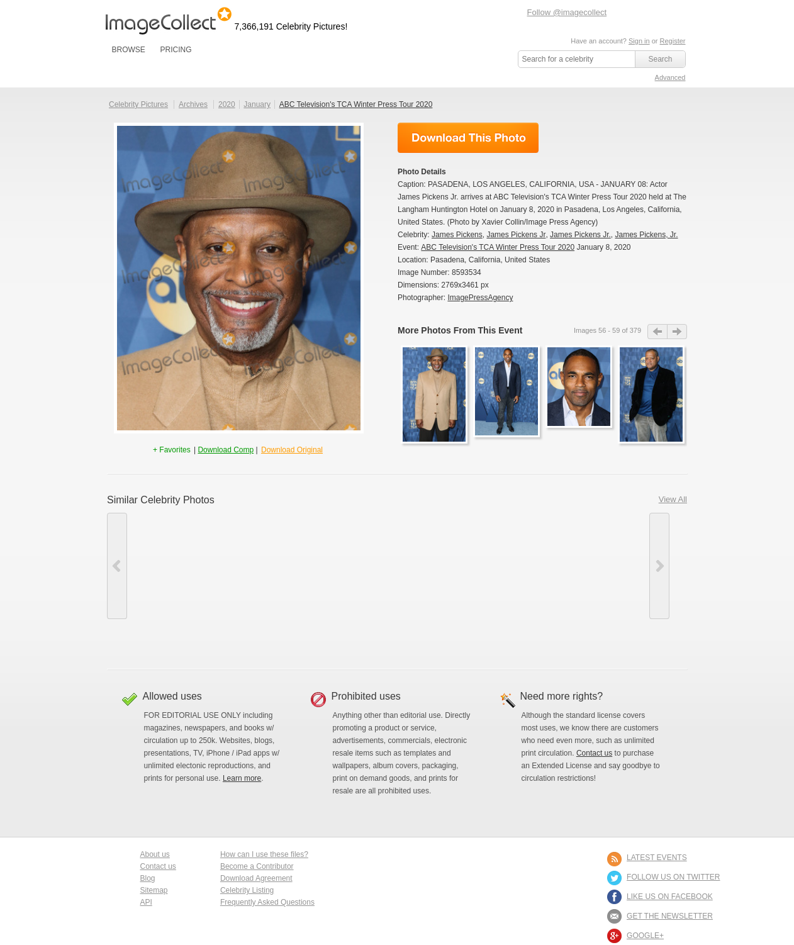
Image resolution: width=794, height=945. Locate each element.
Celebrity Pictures (138, 104)
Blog (147, 878)
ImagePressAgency (480, 297)
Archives (193, 104)
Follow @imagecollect (567, 12)
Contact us (594, 753)
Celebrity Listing (247, 890)
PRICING (175, 49)
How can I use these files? (264, 854)
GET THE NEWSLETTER (670, 916)
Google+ (645, 935)
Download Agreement (256, 878)
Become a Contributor (257, 866)
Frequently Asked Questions (267, 902)
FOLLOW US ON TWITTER (673, 877)
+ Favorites (173, 449)
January (257, 104)
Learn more (242, 778)
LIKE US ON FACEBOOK (670, 896)
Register (673, 41)
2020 (226, 104)
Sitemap (154, 890)
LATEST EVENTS (657, 857)
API (146, 902)
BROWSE (128, 49)
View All (673, 499)
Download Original (292, 449)
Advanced (670, 77)
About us (155, 854)
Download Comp (226, 449)
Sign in (639, 41)
